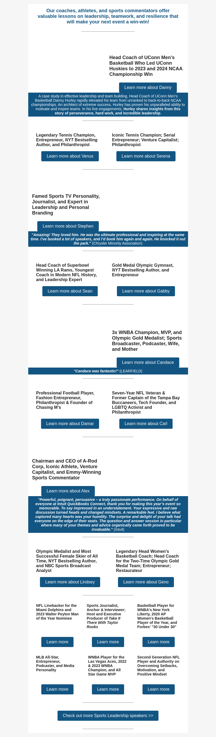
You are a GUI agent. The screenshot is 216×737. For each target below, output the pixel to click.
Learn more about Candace (148, 362)
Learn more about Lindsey (70, 582)
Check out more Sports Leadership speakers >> (108, 715)
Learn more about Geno (146, 582)
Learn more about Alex (68, 491)
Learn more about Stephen (68, 226)
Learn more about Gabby (146, 291)
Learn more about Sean (70, 291)
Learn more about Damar (70, 423)
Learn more (57, 642)
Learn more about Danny (148, 87)
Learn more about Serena (146, 156)
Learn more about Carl (146, 423)
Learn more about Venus (70, 156)
